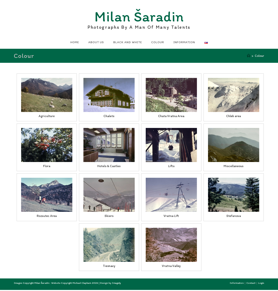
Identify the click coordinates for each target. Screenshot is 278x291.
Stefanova (233, 217)
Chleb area (233, 117)
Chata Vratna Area (171, 117)
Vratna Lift (171, 217)
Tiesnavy (109, 267)
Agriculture (47, 117)
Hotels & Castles (109, 167)
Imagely (116, 283)
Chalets (108, 117)
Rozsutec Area (47, 217)
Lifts (171, 167)
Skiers (109, 217)
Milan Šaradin (139, 18)
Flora (46, 167)
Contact (250, 283)
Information (237, 283)
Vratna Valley (171, 267)
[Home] (248, 57)
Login (261, 283)
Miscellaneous (233, 167)
